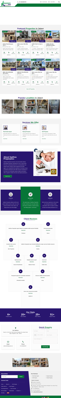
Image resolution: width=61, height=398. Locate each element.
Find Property (14, 384)
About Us (7, 384)
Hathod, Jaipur (54, 106)
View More (5, 138)
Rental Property (49, 377)
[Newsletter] (9, 376)
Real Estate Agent (7, 131)
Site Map (2, 392)
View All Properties (30, 89)
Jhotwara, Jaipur (19, 106)
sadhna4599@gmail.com (8, 345)
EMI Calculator (4, 390)
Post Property (11, 386)
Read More (23, 230)
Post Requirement (4, 388)
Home (2, 384)
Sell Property (45, 131)
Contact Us (18, 390)
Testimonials (11, 390)
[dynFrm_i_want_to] (52, 335)
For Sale (4, 31)
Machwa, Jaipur (42, 106)
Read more (7, 176)
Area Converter (13, 388)
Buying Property (26, 131)
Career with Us (4, 386)
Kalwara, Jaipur (30, 106)
